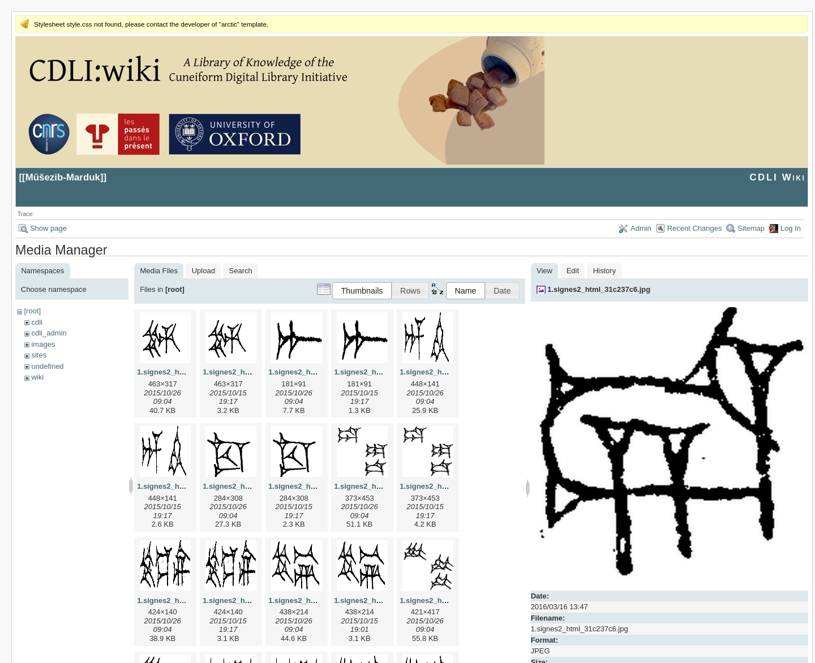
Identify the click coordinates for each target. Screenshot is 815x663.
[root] (32, 311)
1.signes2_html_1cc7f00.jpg (251, 486)
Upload (203, 270)
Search (240, 270)
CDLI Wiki (777, 177)
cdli (36, 322)
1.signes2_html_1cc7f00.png (318, 486)
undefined (47, 366)
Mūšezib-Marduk (62, 177)
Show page (48, 228)
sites (38, 355)
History (604, 270)
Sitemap (751, 228)
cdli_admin (48, 333)
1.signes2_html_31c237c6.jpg (598, 289)
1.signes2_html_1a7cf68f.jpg (318, 372)
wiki (37, 377)
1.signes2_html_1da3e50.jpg (384, 486)
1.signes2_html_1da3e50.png (450, 486)
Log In (790, 228)
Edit (573, 270)
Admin (640, 228)
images (43, 344)
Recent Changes (694, 228)
